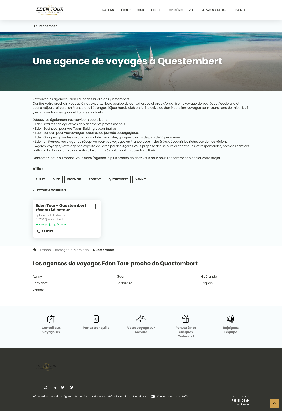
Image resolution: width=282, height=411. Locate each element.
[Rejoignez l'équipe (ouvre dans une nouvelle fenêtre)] (231, 324)
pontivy (95, 179)
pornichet (56, 283)
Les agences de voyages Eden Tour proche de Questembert (115, 263)
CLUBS (141, 10)
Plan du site (140, 396)
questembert (118, 179)
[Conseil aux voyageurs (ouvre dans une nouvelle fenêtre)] (51, 324)
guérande (224, 276)
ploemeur (74, 179)
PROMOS (240, 10)
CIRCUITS (157, 10)
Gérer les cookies (119, 396)
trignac (224, 283)
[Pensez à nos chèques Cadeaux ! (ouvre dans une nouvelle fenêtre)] (186, 327)
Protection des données (90, 396)
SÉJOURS (125, 10)
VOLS (192, 10)
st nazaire (140, 283)
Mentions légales (61, 396)
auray (40, 179)
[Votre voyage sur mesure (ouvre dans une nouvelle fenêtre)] (141, 324)
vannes (140, 179)
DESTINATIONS (104, 10)
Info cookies (40, 396)
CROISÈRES (176, 10)
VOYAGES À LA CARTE (215, 10)
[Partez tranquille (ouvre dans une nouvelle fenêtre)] (96, 322)
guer (56, 179)
